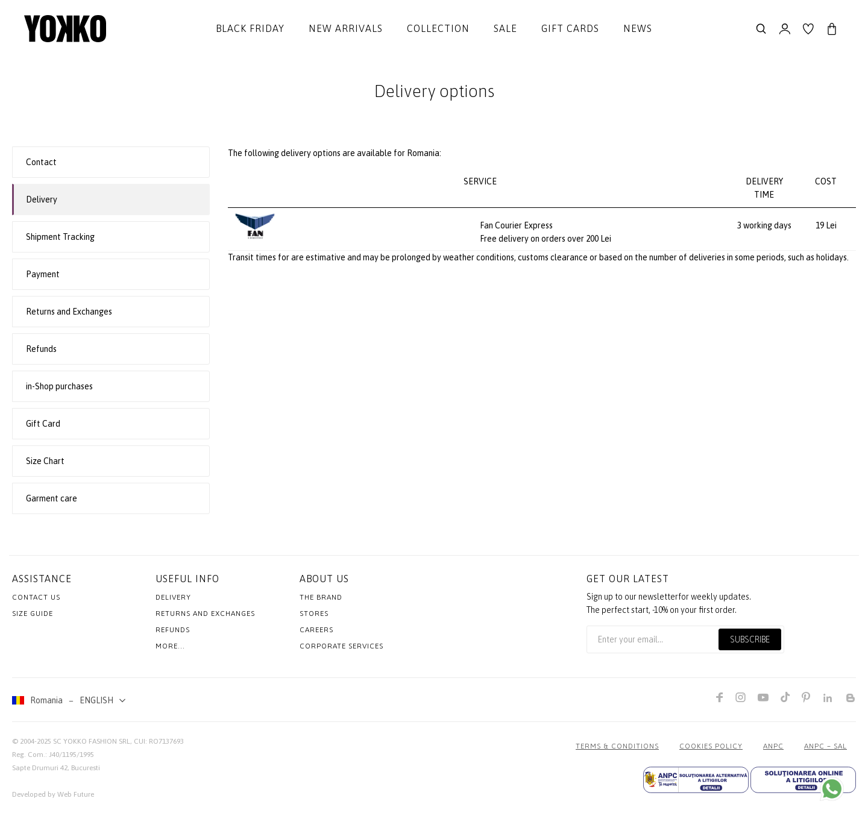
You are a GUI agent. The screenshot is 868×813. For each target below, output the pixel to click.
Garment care (51, 498)
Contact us (36, 597)
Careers (316, 630)
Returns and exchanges (205, 613)
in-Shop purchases (59, 386)
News (637, 28)
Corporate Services (341, 646)
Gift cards (570, 28)
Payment (43, 274)
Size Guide (32, 613)
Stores (314, 613)
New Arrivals (346, 28)
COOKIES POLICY (711, 746)
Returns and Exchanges (69, 311)
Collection (438, 28)
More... (170, 646)
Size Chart (45, 461)
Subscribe (750, 639)
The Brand (321, 597)
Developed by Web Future (53, 794)
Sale (505, 28)
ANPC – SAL (825, 746)
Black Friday (250, 28)
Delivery (41, 199)
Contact (41, 162)
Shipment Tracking (60, 237)
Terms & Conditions (617, 746)
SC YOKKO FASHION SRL (91, 741)
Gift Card (43, 423)
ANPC (773, 746)
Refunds (41, 349)
